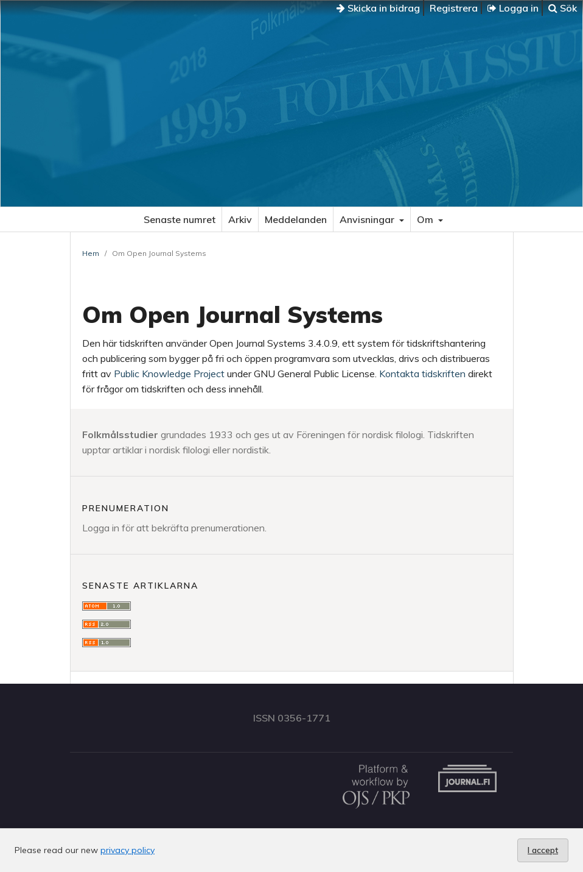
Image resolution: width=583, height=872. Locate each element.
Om (426, 219)
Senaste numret (179, 219)
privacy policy (127, 850)
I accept (543, 850)
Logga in (513, 8)
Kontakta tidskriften (422, 373)
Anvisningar (368, 219)
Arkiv (240, 219)
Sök (562, 8)
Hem (90, 253)
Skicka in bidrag (378, 8)
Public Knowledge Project (169, 373)
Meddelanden (296, 219)
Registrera (454, 8)
